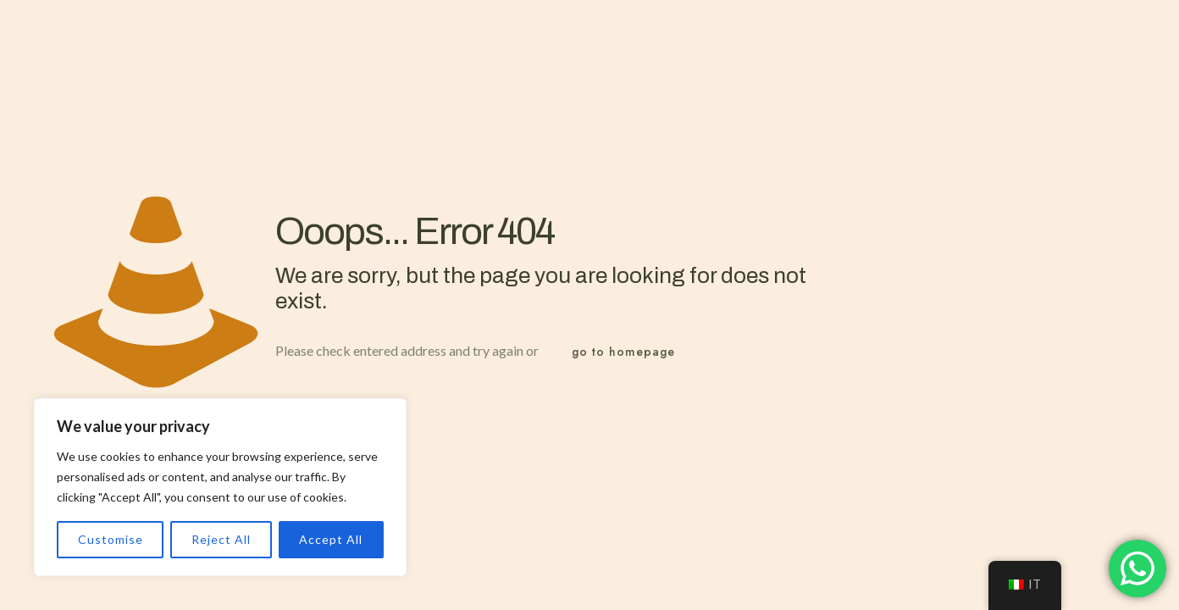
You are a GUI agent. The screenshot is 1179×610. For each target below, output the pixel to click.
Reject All (221, 539)
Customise (110, 539)
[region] (220, 487)
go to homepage (623, 351)
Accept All (331, 539)
